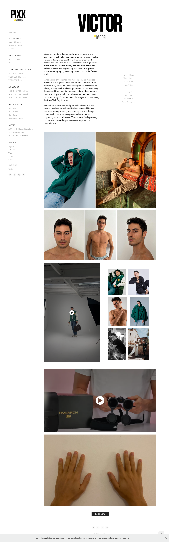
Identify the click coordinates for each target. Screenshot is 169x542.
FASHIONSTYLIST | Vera (17, 97)
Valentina (11, 150)
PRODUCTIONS (14, 38)
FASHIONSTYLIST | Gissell (18, 94)
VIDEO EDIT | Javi (15, 80)
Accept (118, 538)
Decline (126, 538)
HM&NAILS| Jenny (15, 118)
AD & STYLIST (13, 87)
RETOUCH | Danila (15, 73)
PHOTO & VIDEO (15, 55)
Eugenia (11, 146)
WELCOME (12, 32)
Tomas (10, 156)
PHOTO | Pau (13, 63)
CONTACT (12, 165)
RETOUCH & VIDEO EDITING (20, 69)
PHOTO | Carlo (14, 59)
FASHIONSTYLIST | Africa (18, 91)
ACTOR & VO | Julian (16, 132)
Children (11, 49)
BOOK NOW (100, 514)
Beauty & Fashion (14, 42)
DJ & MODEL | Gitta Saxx (18, 136)
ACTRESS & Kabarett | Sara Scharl (21, 129)
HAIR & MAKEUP (15, 104)
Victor (10, 153)
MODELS (12, 142)
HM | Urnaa (13, 112)
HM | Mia (12, 108)
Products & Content (15, 45)
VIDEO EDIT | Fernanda (17, 77)
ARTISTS (11, 125)
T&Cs (10, 169)
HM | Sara (12, 115)
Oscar (10, 159)
